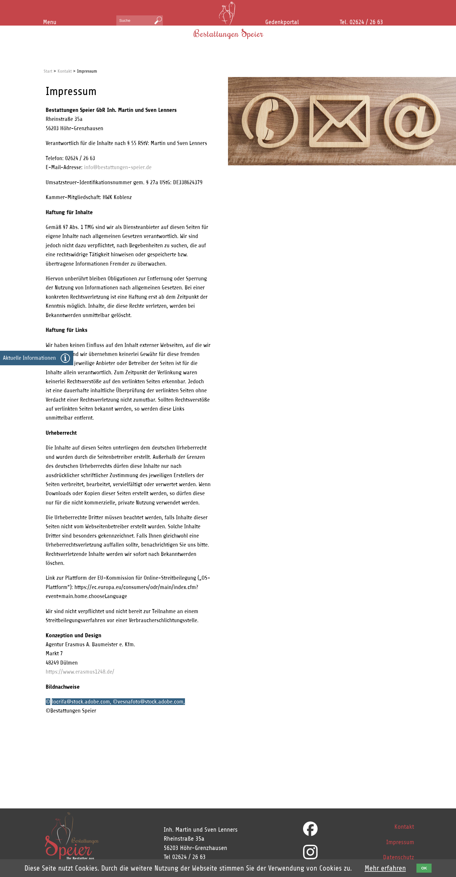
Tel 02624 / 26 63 (185, 856)
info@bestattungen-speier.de (118, 167)
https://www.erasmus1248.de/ (80, 671)
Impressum (400, 842)
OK (424, 868)
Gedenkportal (282, 22)
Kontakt (404, 826)
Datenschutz (398, 857)
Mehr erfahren (385, 868)
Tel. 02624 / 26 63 (361, 22)
